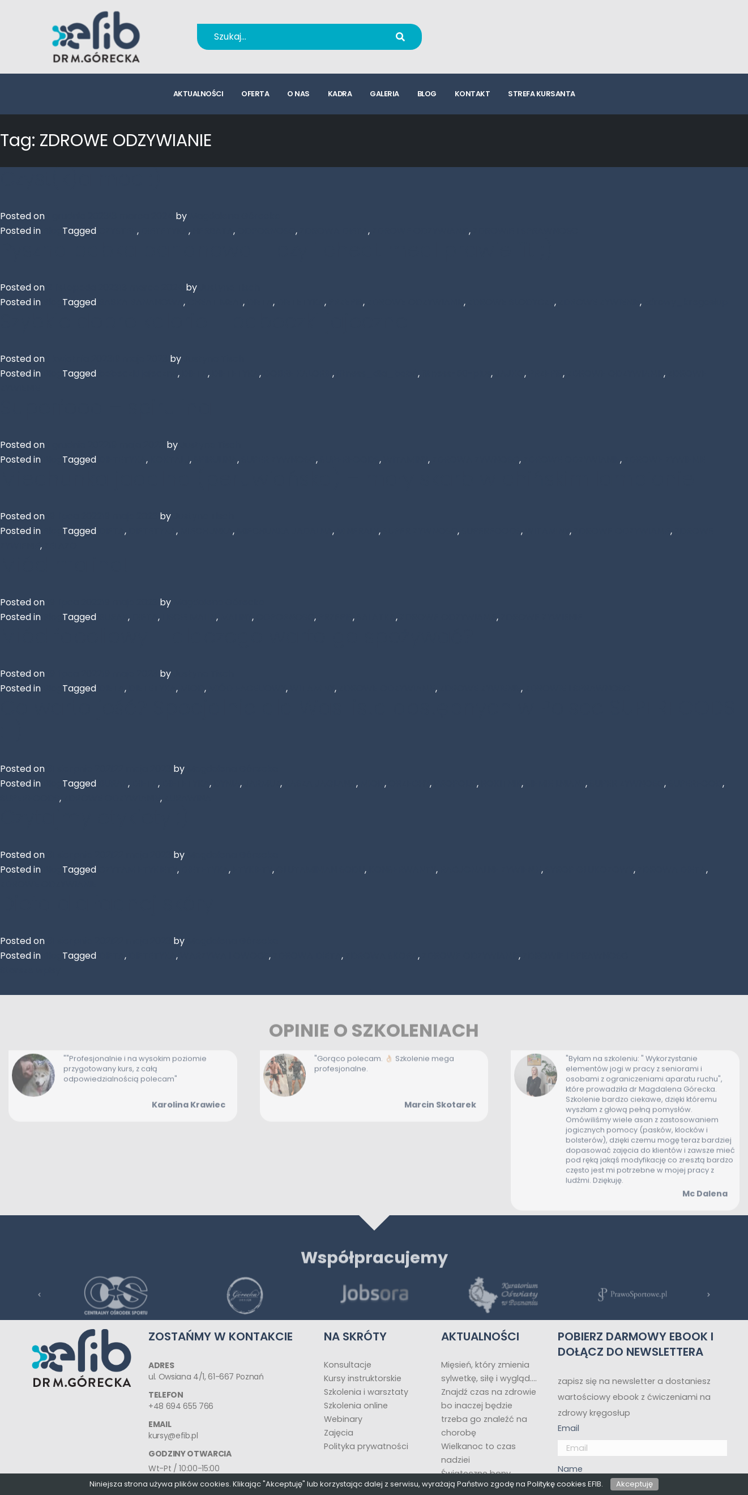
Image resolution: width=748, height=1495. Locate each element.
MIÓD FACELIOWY (247, 688)
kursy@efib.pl (500, 43)
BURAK (113, 616)
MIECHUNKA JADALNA (284, 530)
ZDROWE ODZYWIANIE (420, 230)
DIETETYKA (165, 230)
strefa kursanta (541, 94)
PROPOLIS (455, 783)
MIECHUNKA (206, 530)
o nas (298, 94)
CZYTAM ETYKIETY (138, 869)
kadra (340, 94)
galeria (384, 94)
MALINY (236, 616)
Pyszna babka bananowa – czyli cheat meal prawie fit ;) (276, 250)
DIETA (260, 302)
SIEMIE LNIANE (555, 783)
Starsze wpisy (30, 970)
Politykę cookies (556, 1484)
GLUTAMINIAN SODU (320, 869)
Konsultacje (347, 1364)
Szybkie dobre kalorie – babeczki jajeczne (204, 321)
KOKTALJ (170, 459)
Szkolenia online (356, 1405)
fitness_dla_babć (377, 373)
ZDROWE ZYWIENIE (599, 302)
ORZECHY (409, 783)
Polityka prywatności (366, 1446)
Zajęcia (338, 1432)
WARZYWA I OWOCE (224, 955)
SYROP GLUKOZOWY (589, 869)
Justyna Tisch (229, 287)
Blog (52, 230)
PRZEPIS (345, 302)
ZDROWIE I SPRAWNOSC (525, 230)
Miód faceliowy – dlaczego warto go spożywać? (236, 636)
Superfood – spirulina (106, 407)
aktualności (198, 94)
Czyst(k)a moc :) (80, 179)
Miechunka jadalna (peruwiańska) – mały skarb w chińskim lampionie (347, 479)
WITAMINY (405, 459)
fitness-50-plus (456, 373)
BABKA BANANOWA (141, 302)
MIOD (192, 688)
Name (570, 1469)
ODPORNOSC (266, 230)
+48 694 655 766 (507, 29)
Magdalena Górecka (234, 216)
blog (427, 94)
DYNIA (226, 783)
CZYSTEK (118, 230)
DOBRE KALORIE (297, 373)
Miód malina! (64, 565)
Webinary (343, 1419)
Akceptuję (634, 1484)
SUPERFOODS (349, 459)
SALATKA (376, 616)
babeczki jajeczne (138, 373)
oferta (255, 94)
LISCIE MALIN (189, 616)
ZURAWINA (187, 798)
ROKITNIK (501, 783)
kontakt (472, 94)
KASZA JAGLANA (320, 783)
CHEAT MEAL (215, 302)
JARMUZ (262, 783)
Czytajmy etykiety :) (94, 817)
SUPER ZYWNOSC (278, 459)
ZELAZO (60, 545)
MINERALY (357, 530)
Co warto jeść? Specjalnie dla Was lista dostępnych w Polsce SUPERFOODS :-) (367, 719)
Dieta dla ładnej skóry (106, 903)
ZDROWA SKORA (381, 955)
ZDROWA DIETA (334, 230)
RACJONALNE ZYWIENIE (490, 869)
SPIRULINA (215, 459)
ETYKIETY (252, 869)
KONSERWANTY (402, 869)
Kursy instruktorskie (362, 1378)
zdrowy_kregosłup (686, 302)
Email (568, 1428)
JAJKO (509, 373)
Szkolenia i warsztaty (366, 1392)
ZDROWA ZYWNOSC (475, 459)
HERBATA (213, 230)
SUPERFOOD (695, 783)
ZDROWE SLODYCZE (511, 302)
